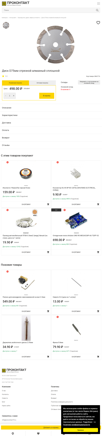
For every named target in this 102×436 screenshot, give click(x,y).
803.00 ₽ (69, 240)
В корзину (46, 96)
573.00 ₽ (27, 88)
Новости (5, 398)
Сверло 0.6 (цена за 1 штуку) (64, 297)
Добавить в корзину (51, 428)
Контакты (5, 394)
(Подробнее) (24, 196)
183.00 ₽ (18, 192)
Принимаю (80, 430)
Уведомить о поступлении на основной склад (89, 82)
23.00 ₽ (16, 242)
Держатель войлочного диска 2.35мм (18, 342)
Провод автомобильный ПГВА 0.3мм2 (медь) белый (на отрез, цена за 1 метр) (25, 237)
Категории (5, 17)
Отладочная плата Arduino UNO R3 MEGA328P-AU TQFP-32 (76, 236)
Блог (3, 402)
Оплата (53, 394)
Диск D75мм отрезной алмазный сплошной (53, 17)
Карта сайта (6, 406)
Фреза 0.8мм (58, 342)
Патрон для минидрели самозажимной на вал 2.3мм (24, 297)
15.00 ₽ (66, 301)
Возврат (54, 398)
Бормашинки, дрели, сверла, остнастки (29, 17)
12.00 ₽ (65, 194)
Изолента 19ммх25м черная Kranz (16, 188)
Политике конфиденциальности (76, 425)
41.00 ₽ (16, 347)
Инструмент (12, 17)
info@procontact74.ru (9, 420)
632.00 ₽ (18, 301)
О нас (4, 391)
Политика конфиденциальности (62, 402)
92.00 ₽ (66, 347)
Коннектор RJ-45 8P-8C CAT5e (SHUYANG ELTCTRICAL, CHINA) (74, 189)
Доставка (54, 391)
